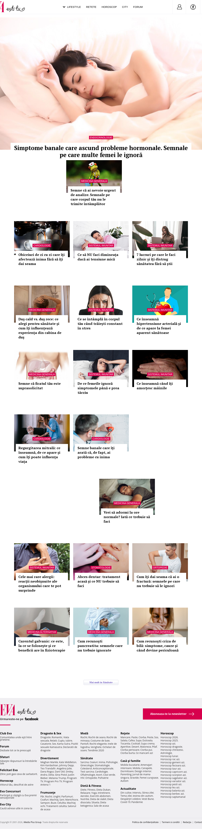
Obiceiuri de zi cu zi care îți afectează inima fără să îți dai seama (41, 259)
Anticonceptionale (103, 768)
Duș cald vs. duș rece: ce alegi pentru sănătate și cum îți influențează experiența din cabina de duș (39, 328)
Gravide (134, 777)
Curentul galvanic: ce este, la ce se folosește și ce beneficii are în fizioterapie (41, 646)
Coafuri (44, 799)
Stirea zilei (148, 792)
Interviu (136, 792)
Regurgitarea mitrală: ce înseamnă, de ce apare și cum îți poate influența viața (39, 455)
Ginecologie (87, 765)
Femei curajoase (149, 777)
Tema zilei (126, 795)
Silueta (95, 802)
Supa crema (147, 743)
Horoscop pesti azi (171, 784)
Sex (54, 743)
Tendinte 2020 (96, 750)
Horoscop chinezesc (172, 749)
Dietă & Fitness (90, 786)
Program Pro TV (53, 781)
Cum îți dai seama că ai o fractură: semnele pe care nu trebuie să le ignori (158, 581)
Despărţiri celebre (130, 799)
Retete (91, 6)
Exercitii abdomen (100, 796)
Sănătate (86, 758)
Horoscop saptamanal (173, 796)
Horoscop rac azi (170, 759)
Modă (84, 733)
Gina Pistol (61, 774)
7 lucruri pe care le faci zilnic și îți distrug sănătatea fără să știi (156, 259)
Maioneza (145, 746)
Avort (99, 774)
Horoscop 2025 (169, 740)
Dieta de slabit (98, 799)
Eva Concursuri (10, 791)
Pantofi (84, 743)
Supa (139, 740)
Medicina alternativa (42, 632)
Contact (198, 822)
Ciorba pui (146, 749)
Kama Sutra (63, 743)
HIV (82, 777)
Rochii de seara (97, 737)
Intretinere (104, 792)
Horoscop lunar (169, 756)
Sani (61, 799)
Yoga (94, 792)
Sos (156, 737)
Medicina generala (94, 181)
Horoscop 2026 (169, 737)
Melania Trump (57, 778)
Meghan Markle (49, 762)
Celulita (61, 802)
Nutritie (84, 799)
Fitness (91, 789)
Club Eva (6, 733)
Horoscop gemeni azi (172, 762)
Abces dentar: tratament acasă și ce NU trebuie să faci (99, 581)
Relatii (53, 740)
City (125, 6)
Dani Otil (60, 771)
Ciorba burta (127, 753)
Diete (83, 789)
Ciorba (142, 737)
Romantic (57, 737)
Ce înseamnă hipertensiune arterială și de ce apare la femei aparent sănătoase (159, 326)
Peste (150, 737)
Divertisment (49, 758)
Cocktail (135, 743)
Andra (43, 774)
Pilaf (154, 746)
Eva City (5, 804)
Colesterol (86, 768)
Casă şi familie (130, 761)
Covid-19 (125, 802)
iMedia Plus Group (32, 822)
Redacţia (187, 822)
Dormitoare (127, 771)
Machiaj (54, 799)
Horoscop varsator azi (173, 781)
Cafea (131, 740)
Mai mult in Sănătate (101, 682)
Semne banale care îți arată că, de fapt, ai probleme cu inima (96, 452)
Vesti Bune (148, 799)
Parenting (125, 774)
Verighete (96, 747)
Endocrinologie (101, 137)
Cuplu (61, 740)
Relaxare (85, 792)
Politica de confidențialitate (145, 822)
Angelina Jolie (64, 768)
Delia (51, 774)
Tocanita (125, 743)
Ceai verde (109, 774)
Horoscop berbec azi (172, 793)
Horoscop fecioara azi (173, 765)
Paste (134, 737)
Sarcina (84, 762)
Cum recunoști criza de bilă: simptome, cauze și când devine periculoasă (158, 646)
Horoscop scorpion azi (173, 775)
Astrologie (166, 753)
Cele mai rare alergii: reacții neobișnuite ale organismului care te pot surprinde (39, 583)
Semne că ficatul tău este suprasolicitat (39, 385)
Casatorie (45, 743)
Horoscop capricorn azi (174, 771)
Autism (124, 780)
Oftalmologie (87, 774)
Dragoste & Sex (50, 733)
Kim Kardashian (49, 765)
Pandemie (137, 802)
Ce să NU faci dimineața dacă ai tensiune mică (98, 257)
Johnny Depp (66, 765)
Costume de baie (100, 740)
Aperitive (125, 746)
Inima (102, 762)
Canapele (146, 768)
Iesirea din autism (143, 795)
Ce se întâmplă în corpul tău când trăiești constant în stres (100, 323)
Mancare (125, 737)
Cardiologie (41, 245)
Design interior (143, 771)
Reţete (125, 733)
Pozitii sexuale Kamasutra (59, 745)
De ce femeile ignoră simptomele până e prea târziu (98, 388)
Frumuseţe (47, 792)
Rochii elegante (98, 743)
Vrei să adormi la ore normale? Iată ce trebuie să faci (127, 517)
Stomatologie (101, 567)
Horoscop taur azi (171, 768)
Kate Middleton (67, 762)
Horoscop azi (168, 743)
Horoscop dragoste (171, 746)
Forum (138, 6)
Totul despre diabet (36, 487)
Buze (53, 802)
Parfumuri (67, 796)
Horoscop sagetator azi (174, 778)
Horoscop (109, 6)
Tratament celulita (56, 806)
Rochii (48, 796)
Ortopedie (160, 567)
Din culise (125, 792)
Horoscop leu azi (170, 787)
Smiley (69, 771)
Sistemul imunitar (101, 245)
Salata (123, 740)
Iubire (69, 740)
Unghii (56, 796)
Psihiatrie (103, 777)
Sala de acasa (101, 805)
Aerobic (84, 796)
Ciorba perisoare (129, 749)
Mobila (136, 768)
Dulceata (147, 740)
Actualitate (128, 789)
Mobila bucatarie (130, 764)
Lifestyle (74, 6)
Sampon (45, 802)
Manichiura (71, 799)
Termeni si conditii (171, 822)
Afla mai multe (24, 496)
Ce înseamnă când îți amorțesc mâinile (155, 385)
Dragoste (45, 737)
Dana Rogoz (47, 771)
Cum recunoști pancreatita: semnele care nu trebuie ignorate (100, 646)
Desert (135, 746)
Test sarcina (87, 771)
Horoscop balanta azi (172, 790)
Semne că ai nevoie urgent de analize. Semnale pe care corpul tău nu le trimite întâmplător (93, 197)
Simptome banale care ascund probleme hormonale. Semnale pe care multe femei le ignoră (101, 151)
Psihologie (112, 762)
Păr (42, 796)
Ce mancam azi (144, 753)
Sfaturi (4, 757)
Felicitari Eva (9, 770)
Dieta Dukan (103, 789)
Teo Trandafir (48, 768)
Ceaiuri (94, 762)
